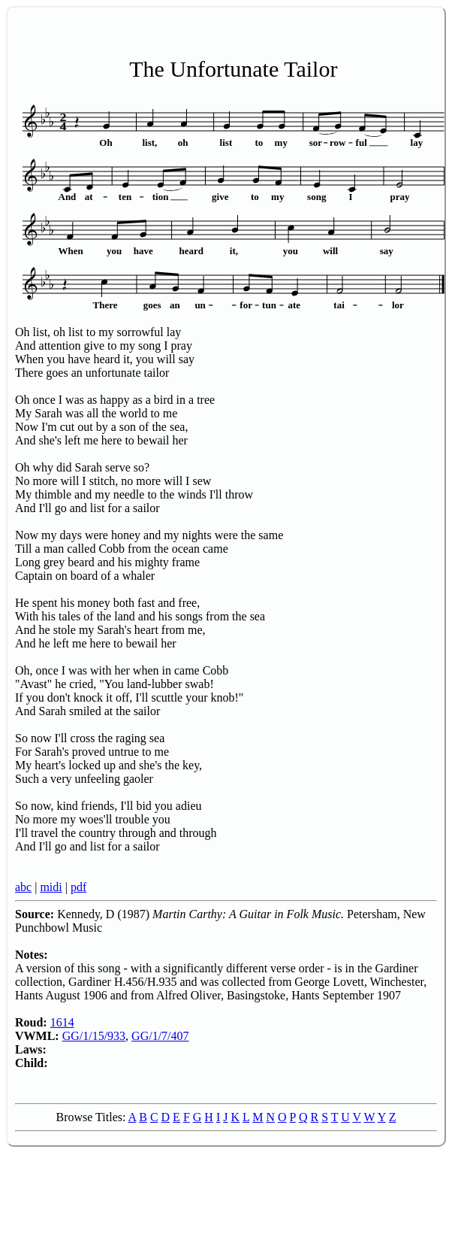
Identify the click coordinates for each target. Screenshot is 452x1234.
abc (23, 887)
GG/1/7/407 (159, 1035)
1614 (62, 1022)
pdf (78, 887)
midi (51, 887)
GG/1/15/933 (93, 1035)
